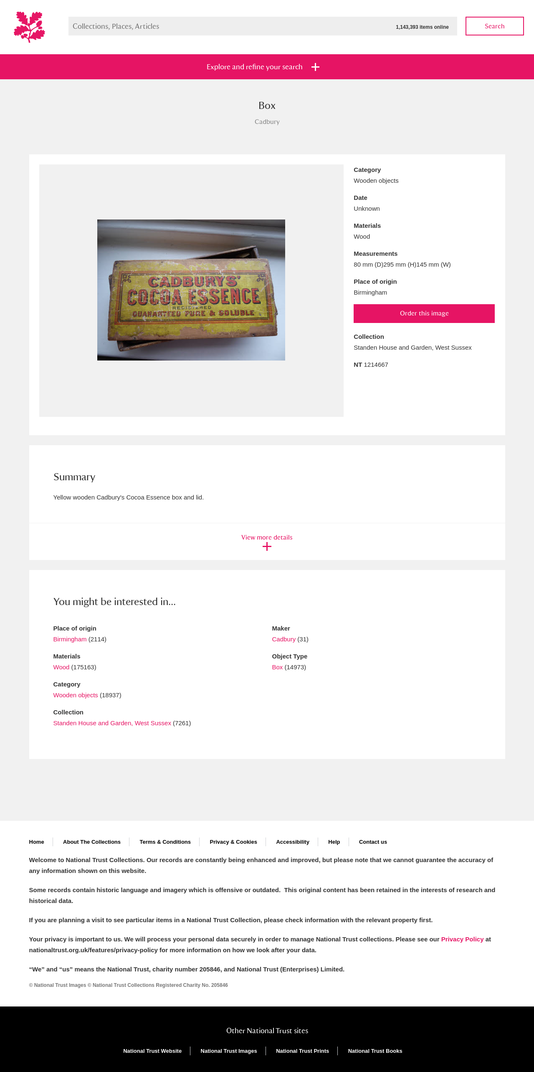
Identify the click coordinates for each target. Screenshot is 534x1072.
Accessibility (292, 842)
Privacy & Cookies (233, 842)
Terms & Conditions (165, 842)
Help (334, 842)
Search (495, 26)
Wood (61, 667)
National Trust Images (229, 1051)
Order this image (424, 313)
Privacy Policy (462, 939)
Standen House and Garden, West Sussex (112, 722)
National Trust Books (375, 1051)
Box (277, 667)
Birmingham (70, 639)
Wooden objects (75, 695)
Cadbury (284, 639)
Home (36, 842)
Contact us (373, 842)
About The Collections (92, 842)
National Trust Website (152, 1051)
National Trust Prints (302, 1051)
